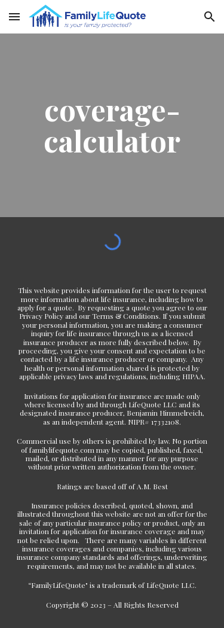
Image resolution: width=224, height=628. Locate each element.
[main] (112, 125)
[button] (14, 16)
